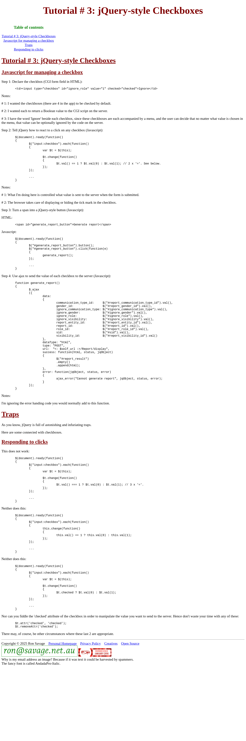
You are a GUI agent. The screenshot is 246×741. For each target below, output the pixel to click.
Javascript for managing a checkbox (28, 40)
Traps (29, 45)
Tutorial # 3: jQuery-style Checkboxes (29, 36)
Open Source (130, 717)
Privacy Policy (90, 717)
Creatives (110, 717)
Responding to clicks (28, 49)
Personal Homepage (63, 717)
